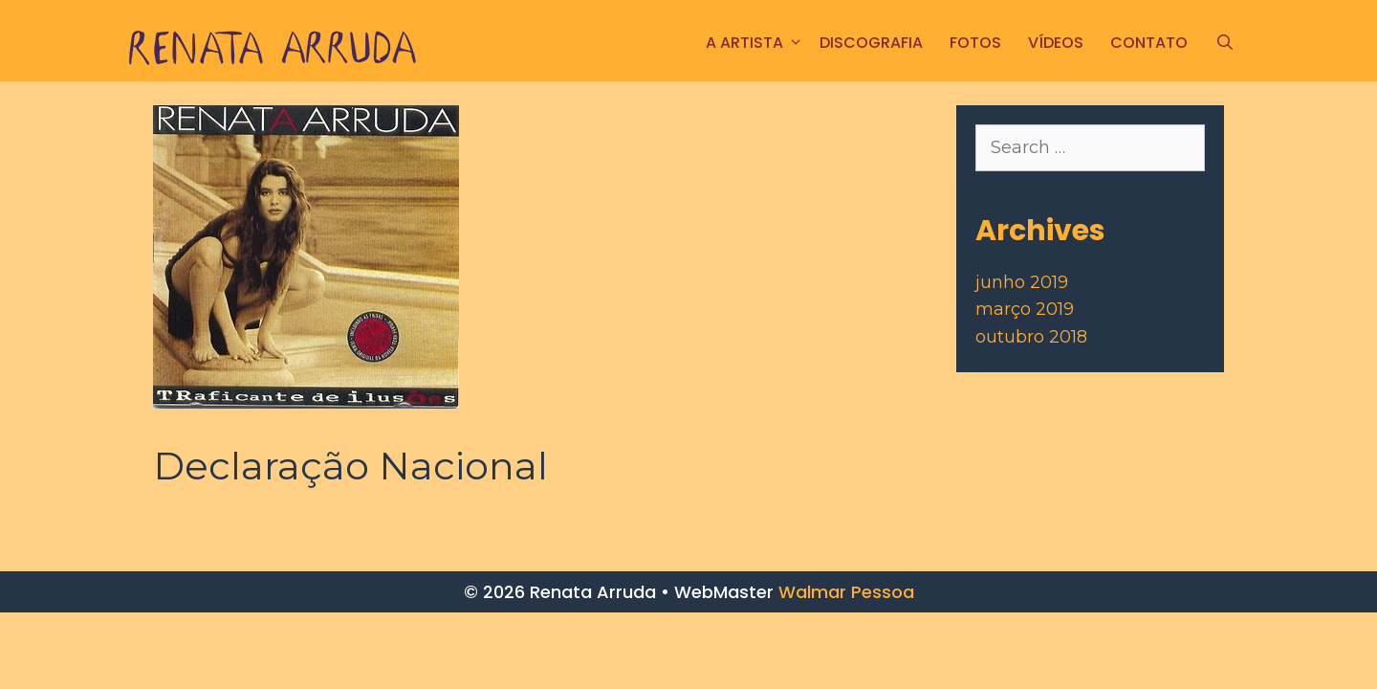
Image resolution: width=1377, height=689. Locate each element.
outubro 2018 (1031, 336)
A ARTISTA (756, 42)
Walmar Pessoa (846, 592)
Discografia (871, 43)
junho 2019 (1021, 282)
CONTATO (1149, 43)
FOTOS (975, 43)
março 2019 (1024, 309)
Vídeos (1055, 43)
